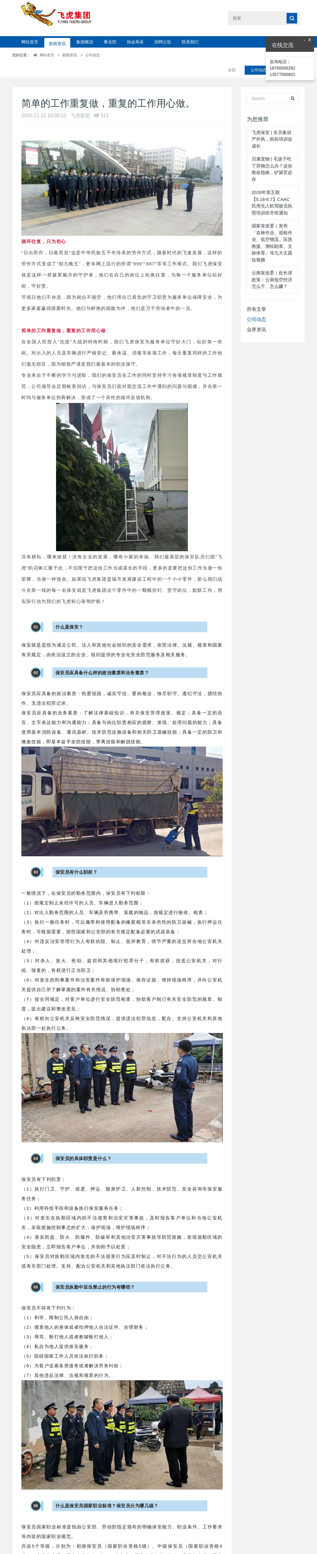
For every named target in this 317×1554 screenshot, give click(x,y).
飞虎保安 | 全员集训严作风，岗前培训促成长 (272, 124)
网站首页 (29, 41)
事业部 (110, 41)
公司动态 (92, 55)
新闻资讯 (57, 41)
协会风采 (135, 41)
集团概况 (84, 41)
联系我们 (190, 41)
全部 (232, 55)
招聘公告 (162, 41)
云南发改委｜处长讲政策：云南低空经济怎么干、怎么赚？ (272, 264)
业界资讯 (256, 314)
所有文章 (256, 294)
